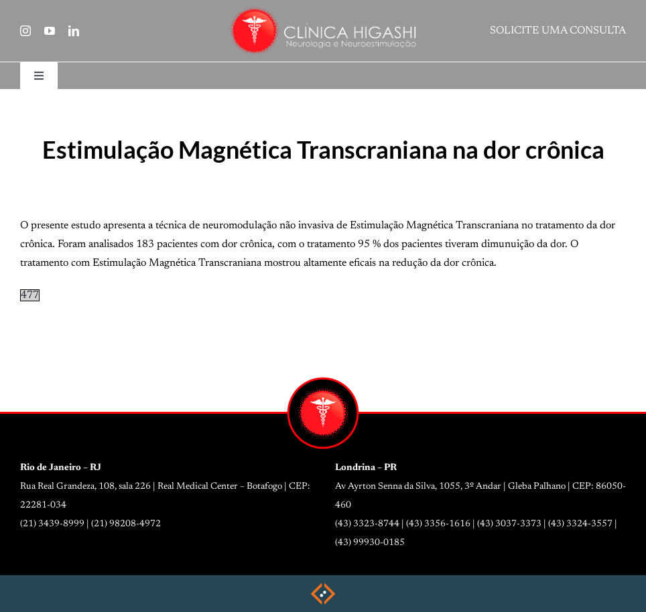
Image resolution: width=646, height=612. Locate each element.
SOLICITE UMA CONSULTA (558, 30)
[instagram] (25, 30)
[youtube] (49, 30)
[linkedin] (73, 30)
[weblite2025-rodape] (323, 587)
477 (30, 295)
